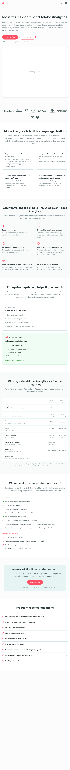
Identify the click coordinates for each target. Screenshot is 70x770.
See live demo (27, 37)
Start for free (10, 37)
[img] (61, 3)
